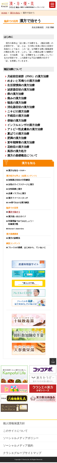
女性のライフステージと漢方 (21, 184)
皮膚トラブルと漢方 (17, 193)
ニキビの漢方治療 (18, 111)
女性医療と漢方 (15, 189)
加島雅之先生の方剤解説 (19, 180)
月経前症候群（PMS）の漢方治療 (28, 76)
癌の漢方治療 (15, 93)
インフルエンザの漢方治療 (23, 124)
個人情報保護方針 (14, 423)
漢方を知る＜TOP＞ (17, 170)
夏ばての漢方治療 (18, 133)
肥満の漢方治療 (16, 138)
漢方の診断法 (14, 238)
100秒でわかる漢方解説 (18, 202)
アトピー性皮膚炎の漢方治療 (25, 129)
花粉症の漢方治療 (18, 146)
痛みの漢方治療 (16, 98)
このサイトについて (15, 430)
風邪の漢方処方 (16, 151)
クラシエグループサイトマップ (22, 452)
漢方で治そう (14, 212)
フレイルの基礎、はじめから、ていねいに (27, 247)
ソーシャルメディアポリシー (21, 438)
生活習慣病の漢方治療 (21, 85)
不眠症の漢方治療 (18, 115)
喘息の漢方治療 (16, 102)
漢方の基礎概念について (22, 155)
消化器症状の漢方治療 (21, 107)
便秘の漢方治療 (16, 120)
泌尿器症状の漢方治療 (21, 89)
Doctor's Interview (16, 228)
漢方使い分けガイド (17, 216)
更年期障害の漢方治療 (21, 142)
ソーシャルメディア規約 (18, 445)
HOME (4, 13)
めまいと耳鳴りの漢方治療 (23, 80)
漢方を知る (15, 13)
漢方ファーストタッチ (18, 198)
